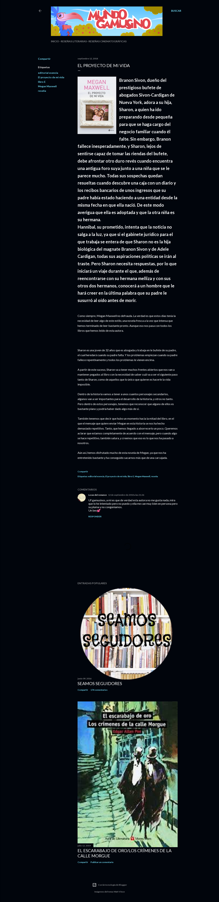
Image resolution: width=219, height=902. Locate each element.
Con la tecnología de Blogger (109, 885)
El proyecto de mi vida (51, 77)
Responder (94, 516)
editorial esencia (48, 72)
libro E (42, 81)
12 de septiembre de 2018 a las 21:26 (126, 495)
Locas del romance (97, 495)
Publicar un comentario (102, 862)
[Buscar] (176, 10)
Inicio (55, 41)
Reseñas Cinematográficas (108, 41)
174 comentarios (99, 690)
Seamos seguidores (100, 683)
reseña (42, 90)
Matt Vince (119, 891)
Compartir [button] (44, 58)
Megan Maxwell (47, 86)
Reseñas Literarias (74, 41)
